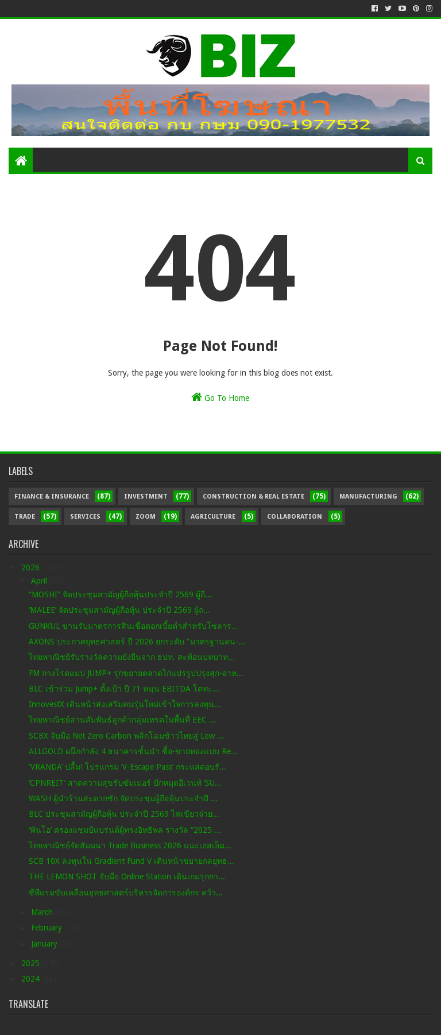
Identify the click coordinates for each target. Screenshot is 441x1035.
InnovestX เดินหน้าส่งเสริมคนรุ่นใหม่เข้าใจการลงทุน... (125, 704)
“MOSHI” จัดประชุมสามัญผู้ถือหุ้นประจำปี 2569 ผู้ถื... (120, 594)
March (43, 912)
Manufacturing (368, 496)
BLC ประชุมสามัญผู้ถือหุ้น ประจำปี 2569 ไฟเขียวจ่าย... (124, 813)
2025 (31, 963)
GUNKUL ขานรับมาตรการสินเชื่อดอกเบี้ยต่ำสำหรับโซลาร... (133, 626)
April (40, 580)
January (45, 943)
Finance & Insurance (51, 496)
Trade (24, 516)
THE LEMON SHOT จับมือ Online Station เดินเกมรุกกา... (127, 876)
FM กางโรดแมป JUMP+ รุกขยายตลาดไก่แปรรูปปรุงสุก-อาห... (136, 673)
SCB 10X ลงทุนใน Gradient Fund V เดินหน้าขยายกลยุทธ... (131, 861)
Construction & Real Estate (253, 496)
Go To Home (220, 397)
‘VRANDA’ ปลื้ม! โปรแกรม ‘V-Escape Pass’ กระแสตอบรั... (127, 766)
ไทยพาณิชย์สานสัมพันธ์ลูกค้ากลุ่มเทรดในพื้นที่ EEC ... (122, 719)
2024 (31, 978)
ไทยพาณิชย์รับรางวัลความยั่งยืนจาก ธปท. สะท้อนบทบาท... (132, 657)
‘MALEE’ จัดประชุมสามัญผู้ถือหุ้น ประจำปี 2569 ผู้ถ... (119, 610)
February (47, 927)
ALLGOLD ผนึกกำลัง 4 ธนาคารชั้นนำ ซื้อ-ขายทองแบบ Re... (133, 751)
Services (85, 516)
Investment (146, 496)
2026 (31, 567)
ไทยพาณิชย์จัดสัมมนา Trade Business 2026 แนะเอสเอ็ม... (130, 845)
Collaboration (294, 516)
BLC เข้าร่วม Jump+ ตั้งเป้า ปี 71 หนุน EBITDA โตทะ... (124, 688)
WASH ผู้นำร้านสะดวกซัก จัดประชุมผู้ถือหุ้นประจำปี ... (123, 798)
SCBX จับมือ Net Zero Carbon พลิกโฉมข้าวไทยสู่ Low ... (126, 735)
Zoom (146, 516)
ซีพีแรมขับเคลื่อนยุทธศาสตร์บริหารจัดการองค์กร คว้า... (126, 892)
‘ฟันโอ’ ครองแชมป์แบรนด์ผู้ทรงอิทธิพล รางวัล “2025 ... (125, 830)
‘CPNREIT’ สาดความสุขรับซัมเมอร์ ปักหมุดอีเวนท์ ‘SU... (125, 782)
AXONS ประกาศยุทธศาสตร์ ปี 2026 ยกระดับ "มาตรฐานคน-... (137, 641)
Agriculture (213, 516)
